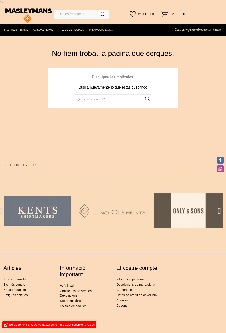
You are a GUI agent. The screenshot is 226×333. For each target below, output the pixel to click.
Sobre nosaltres (71, 301)
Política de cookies (73, 306)
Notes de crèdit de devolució (137, 295)
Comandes (124, 290)
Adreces (122, 300)
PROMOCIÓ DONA (101, 29)
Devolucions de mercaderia (136, 284)
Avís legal (67, 285)
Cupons (122, 305)
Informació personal (131, 279)
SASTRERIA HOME (16, 29)
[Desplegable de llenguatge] (181, 29)
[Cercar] (82, 14)
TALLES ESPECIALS (71, 29)
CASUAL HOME (43, 29)
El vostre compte (137, 268)
